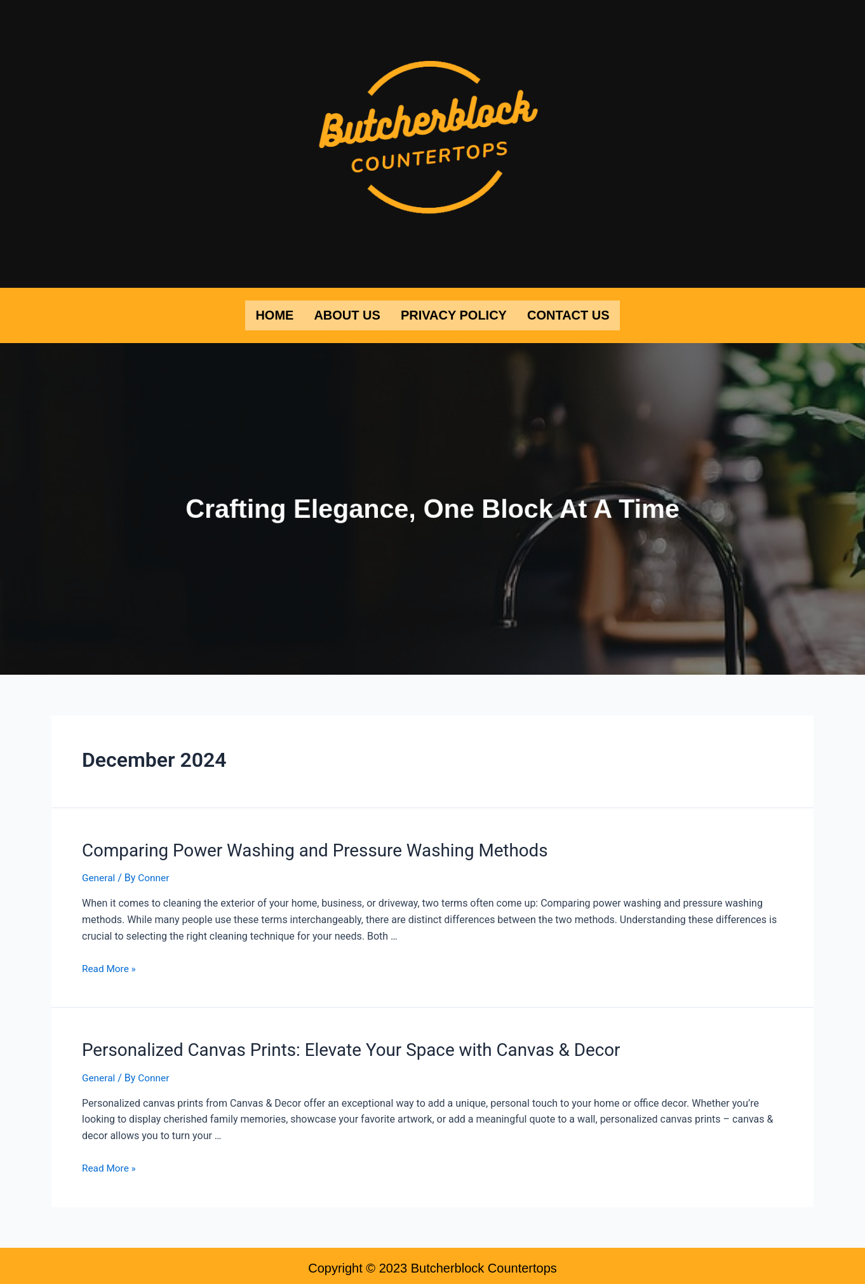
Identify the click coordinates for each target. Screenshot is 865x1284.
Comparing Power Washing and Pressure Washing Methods (300, 847)
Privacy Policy (454, 314)
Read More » (110, 965)
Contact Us (568, 314)
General (99, 874)
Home (274, 314)
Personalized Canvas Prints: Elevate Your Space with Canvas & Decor (334, 1045)
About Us (347, 314)
